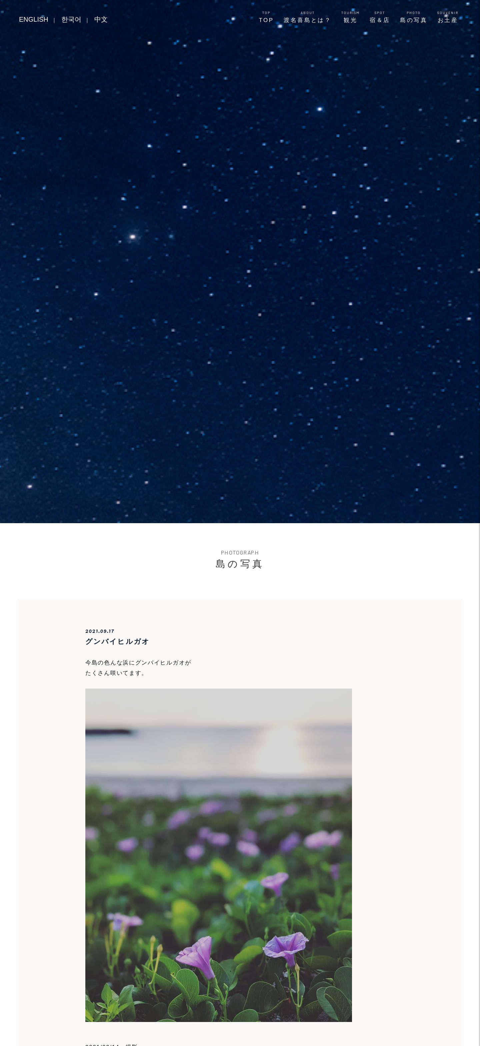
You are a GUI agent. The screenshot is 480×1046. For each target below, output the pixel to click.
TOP (266, 17)
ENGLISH (33, 19)
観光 (350, 17)
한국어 (71, 19)
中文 (101, 19)
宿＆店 (380, 17)
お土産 (447, 17)
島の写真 (413, 17)
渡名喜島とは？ (307, 17)
